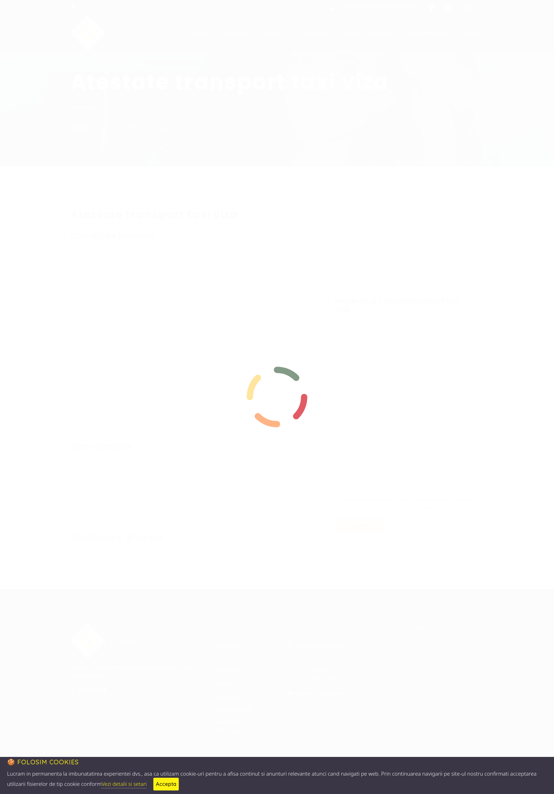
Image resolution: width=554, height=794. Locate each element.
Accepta (166, 784)
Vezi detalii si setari (124, 783)
